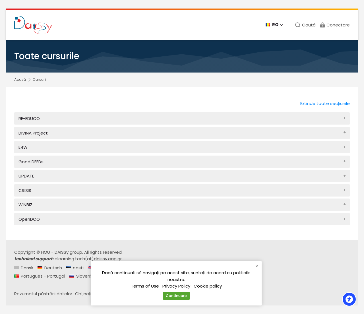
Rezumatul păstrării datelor (43, 294)
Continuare (176, 295)
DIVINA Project (33, 133)
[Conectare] (334, 25)
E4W (23, 147)
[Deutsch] (50, 268)
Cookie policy (208, 286)
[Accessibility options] (349, 299)
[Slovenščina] (85, 276)
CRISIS (24, 190)
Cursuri (39, 80)
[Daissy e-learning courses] (33, 25)
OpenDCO (29, 219)
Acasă (20, 80)
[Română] (274, 25)
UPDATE (26, 176)
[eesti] (75, 268)
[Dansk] (23, 268)
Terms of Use (145, 286)
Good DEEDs (31, 162)
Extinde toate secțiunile (325, 103)
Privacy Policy (176, 286)
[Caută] (305, 25)
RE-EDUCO (29, 118)
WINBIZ (25, 205)
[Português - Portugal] (39, 276)
